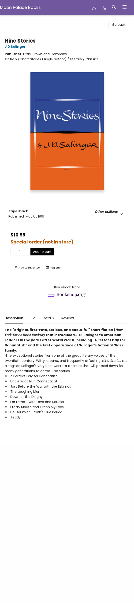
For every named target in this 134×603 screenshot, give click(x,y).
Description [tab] (14, 318)
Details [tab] (48, 318)
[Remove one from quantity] (14, 251)
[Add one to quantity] (26, 251)
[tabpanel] (67, 380)
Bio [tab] (33, 318)
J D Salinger (16, 46)
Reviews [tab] (67, 318)
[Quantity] (20, 251)
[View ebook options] (67, 292)
